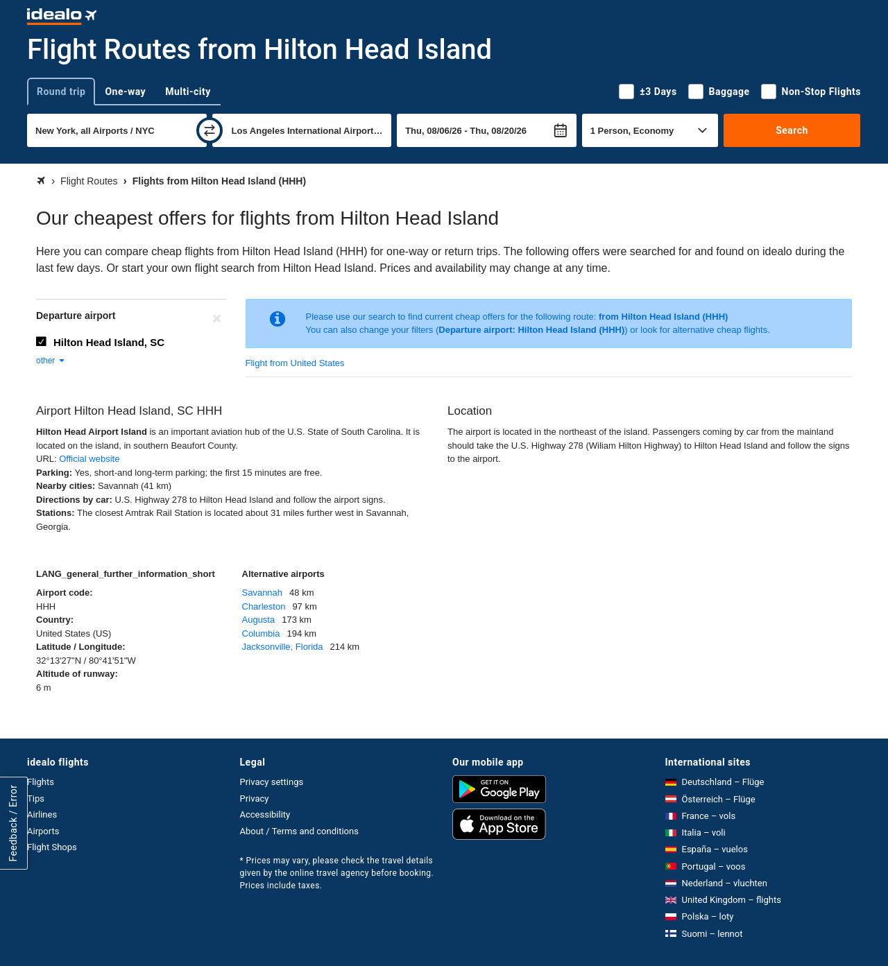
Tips (35, 798)
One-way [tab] (125, 91)
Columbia (261, 633)
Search (792, 130)
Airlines (42, 814)
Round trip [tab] (61, 91)
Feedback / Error (13, 822)
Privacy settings (272, 782)
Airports (43, 831)
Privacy (254, 798)
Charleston (264, 606)
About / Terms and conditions (299, 831)
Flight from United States (295, 363)
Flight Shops (52, 847)
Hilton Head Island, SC (108, 342)
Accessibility (265, 814)
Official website (89, 459)
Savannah (262, 592)
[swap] (209, 130)
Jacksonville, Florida (282, 646)
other (51, 360)
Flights (40, 782)
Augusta (258, 619)
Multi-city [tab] (188, 91)
